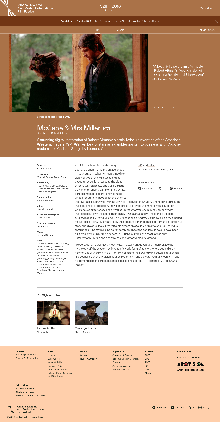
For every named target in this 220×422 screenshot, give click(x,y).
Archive (149, 351)
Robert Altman (59, 133)
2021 (147, 369)
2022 (147, 365)
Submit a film (184, 351)
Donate (116, 362)
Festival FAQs (55, 365)
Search (120, 29)
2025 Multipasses (25, 388)
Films (97, 29)
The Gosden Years (25, 392)
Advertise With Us (121, 365)
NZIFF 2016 (64, 116)
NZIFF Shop (22, 385)
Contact (20, 351)
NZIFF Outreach (88, 358)
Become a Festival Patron (125, 358)
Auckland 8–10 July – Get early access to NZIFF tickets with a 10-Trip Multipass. (110, 21)
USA (140, 165)
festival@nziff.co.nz (26, 354)
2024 (147, 358)
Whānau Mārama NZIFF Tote (30, 395)
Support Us (118, 351)
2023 (147, 362)
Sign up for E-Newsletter (28, 358)
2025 (147, 355)
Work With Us (55, 362)
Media (83, 351)
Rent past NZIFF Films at (190, 357)
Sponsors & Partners (122, 355)
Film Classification (57, 369)
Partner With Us (120, 369)
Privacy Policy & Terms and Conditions (60, 374)
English (151, 165)
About (51, 351)
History (51, 355)
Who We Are (54, 358)
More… (148, 373)
